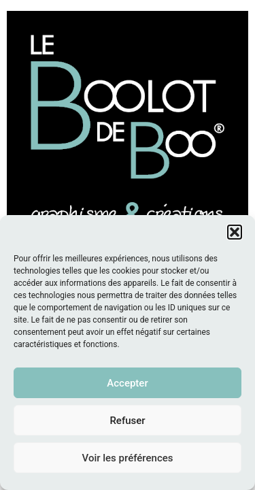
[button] (234, 232)
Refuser (127, 420)
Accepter (127, 383)
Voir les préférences (127, 458)
